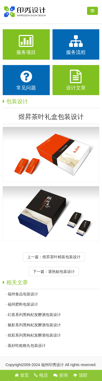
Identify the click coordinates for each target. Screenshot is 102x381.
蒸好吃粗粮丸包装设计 (27, 345)
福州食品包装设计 (23, 294)
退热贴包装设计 (61, 271)
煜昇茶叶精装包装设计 (61, 257)
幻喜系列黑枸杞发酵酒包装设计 (34, 314)
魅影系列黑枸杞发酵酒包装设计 (34, 325)
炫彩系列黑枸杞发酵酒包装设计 (34, 335)
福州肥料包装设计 (23, 304)
